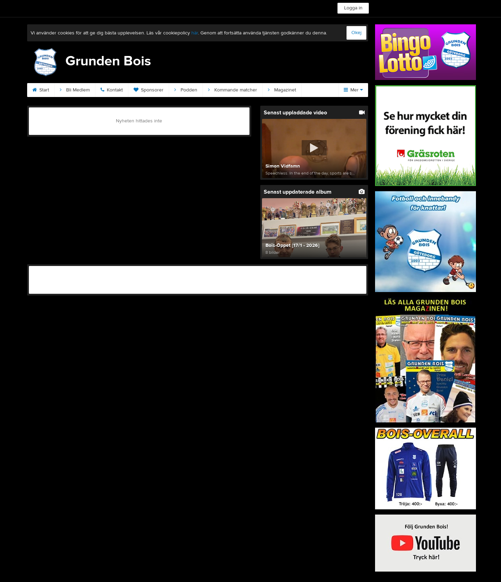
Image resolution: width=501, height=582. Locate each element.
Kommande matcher (232, 90)
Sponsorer (149, 90)
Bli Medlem (75, 90)
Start (40, 90)
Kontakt (112, 90)
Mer (353, 90)
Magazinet (282, 90)
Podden (185, 90)
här (194, 33)
